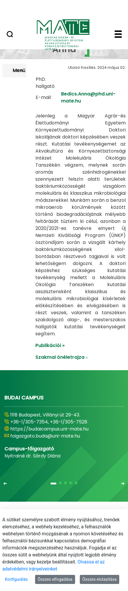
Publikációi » (50, 364)
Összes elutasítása (99, 579)
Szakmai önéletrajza (61, 375)
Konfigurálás (16, 579)
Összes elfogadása (55, 579)
